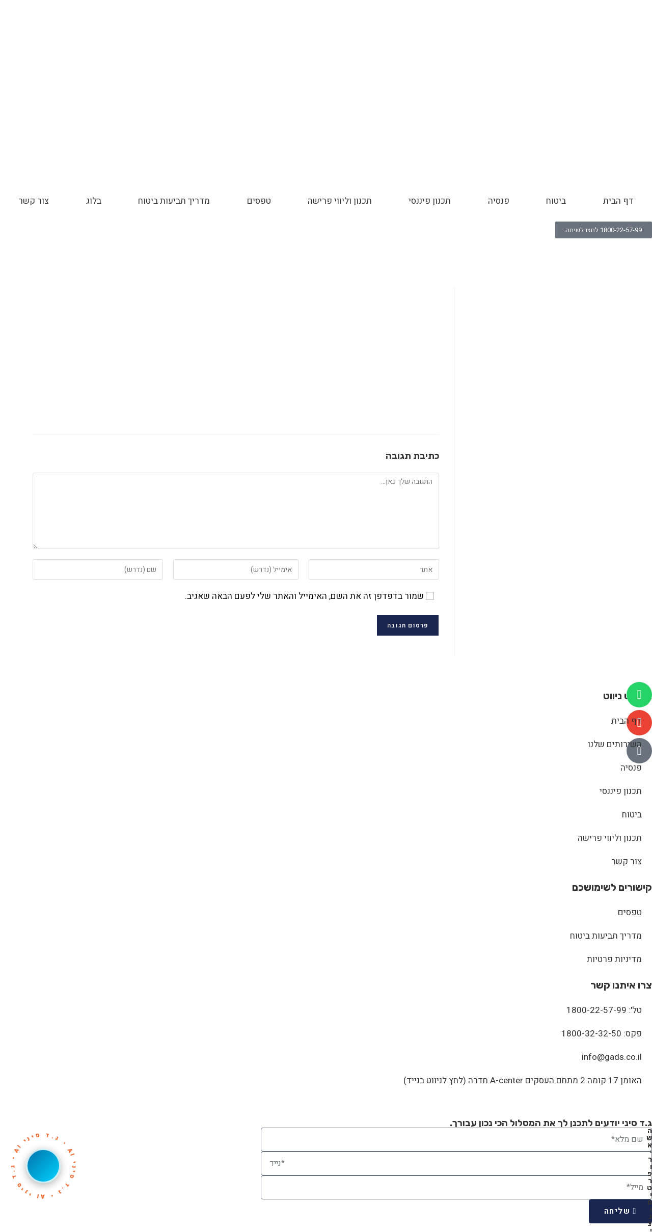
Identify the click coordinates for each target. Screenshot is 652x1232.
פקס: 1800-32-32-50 (601, 1033)
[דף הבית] (618, 252)
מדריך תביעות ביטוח (174, 201)
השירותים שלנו (615, 744)
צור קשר (33, 201)
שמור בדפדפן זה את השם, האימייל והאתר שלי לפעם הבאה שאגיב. (304, 596)
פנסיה (498, 201)
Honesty (595, 252)
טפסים (259, 201)
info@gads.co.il (612, 1057)
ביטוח (556, 201)
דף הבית (618, 201)
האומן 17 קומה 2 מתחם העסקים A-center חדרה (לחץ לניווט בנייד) (522, 1080)
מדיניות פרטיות (614, 959)
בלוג (93, 201)
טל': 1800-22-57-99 (604, 1010)
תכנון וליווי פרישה (340, 201)
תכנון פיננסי (430, 201)
